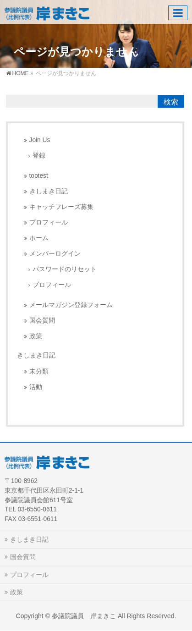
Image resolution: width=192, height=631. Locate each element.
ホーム (39, 238)
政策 (35, 336)
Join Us (39, 140)
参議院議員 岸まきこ (84, 616)
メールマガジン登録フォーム (71, 305)
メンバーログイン (55, 253)
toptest (38, 175)
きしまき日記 (48, 191)
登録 (39, 155)
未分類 (39, 371)
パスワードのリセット (65, 269)
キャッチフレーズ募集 (61, 206)
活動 (35, 387)
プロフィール (48, 222)
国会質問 (42, 320)
